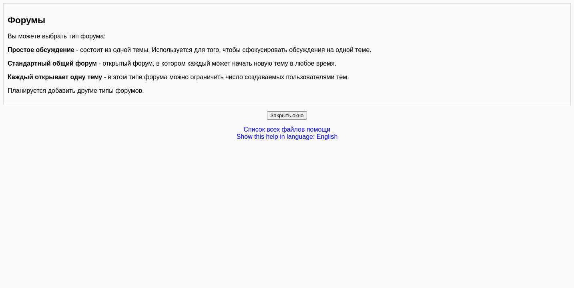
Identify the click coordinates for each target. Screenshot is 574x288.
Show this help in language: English (287, 136)
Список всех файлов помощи (287, 129)
